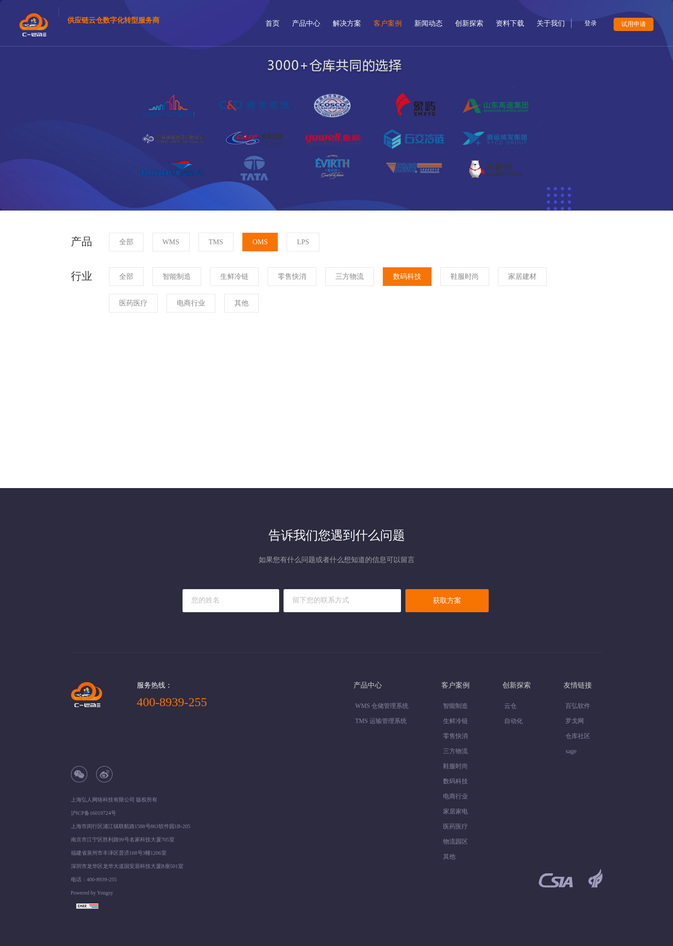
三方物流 (455, 751)
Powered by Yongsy (92, 893)
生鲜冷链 (455, 721)
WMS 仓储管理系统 (382, 706)
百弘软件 (577, 706)
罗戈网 (574, 721)
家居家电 (455, 811)
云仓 (510, 706)
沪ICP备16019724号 (94, 813)
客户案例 (387, 23)
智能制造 (455, 706)
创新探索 (469, 23)
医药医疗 (455, 826)
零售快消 (455, 736)
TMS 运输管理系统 (381, 721)
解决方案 (347, 23)
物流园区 (455, 841)
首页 (272, 23)
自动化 (513, 721)
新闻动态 (428, 23)
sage (570, 751)
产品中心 (306, 23)
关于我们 (551, 23)
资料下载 (510, 23)
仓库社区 (577, 736)
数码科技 (455, 781)
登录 (590, 23)
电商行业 (455, 796)
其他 (449, 856)
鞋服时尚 (455, 766)
